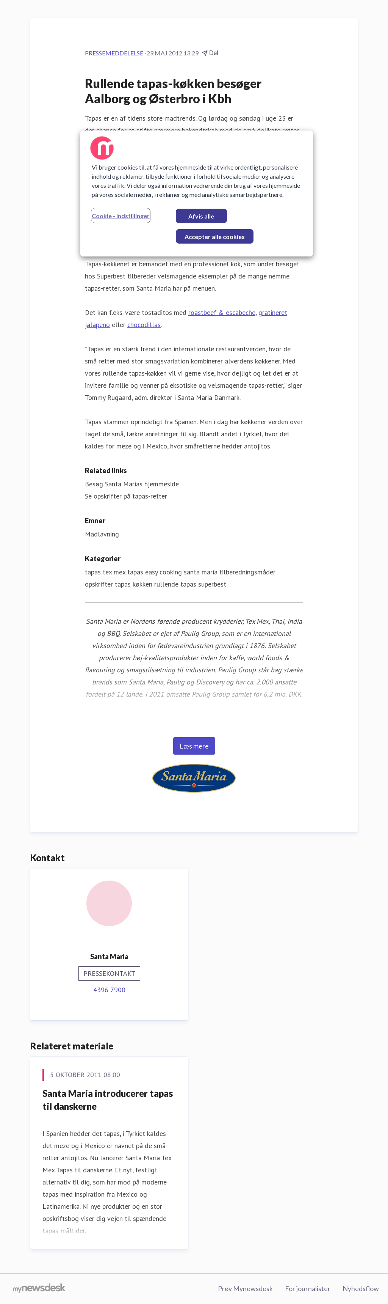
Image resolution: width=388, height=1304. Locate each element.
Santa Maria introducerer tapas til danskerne (107, 1100)
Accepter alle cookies (215, 236)
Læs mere (194, 746)
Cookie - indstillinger (121, 215)
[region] (196, 193)
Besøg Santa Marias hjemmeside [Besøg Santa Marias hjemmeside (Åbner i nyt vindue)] (132, 484)
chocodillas (144, 324)
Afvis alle (201, 216)
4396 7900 (109, 989)
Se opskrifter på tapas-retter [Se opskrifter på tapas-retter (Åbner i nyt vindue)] (126, 496)
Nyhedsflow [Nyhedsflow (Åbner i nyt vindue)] (361, 1288)
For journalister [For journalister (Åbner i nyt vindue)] (307, 1288)
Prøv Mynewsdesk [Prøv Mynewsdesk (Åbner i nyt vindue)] (245, 1288)
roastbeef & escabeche (221, 312)
